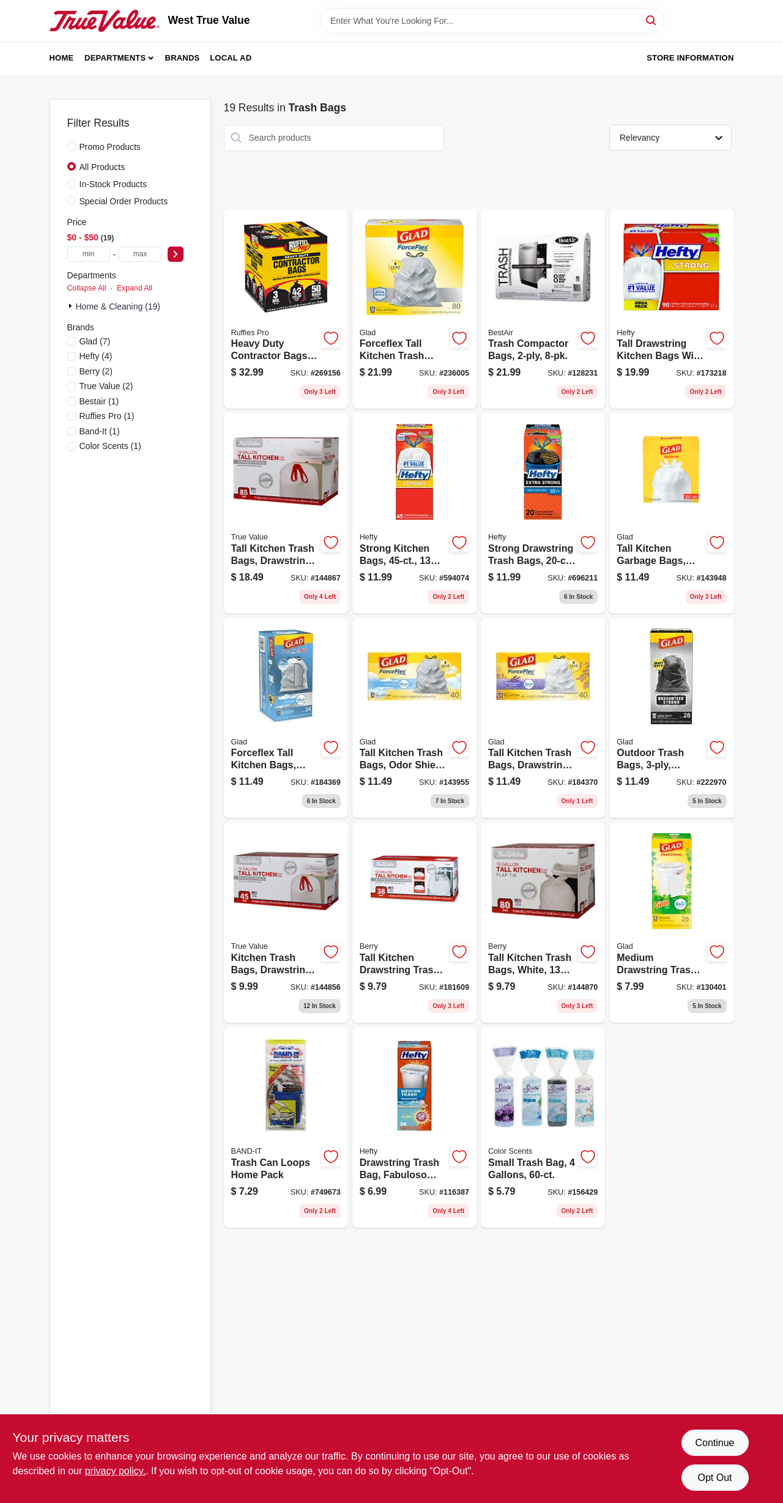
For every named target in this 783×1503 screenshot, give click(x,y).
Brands (182, 57)
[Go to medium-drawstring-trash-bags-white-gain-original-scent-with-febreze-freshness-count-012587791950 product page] (671, 922)
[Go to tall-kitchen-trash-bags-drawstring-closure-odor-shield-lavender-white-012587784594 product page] (543, 718)
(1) (99, 401)
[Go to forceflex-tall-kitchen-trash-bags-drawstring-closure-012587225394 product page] (414, 309)
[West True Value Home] (105, 21)
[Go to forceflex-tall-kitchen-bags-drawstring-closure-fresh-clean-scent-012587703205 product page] (286, 718)
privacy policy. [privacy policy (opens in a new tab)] (115, 1471)
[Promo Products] (71, 146)
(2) (96, 371)
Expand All (134, 288)
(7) (95, 341)
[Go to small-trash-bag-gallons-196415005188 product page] (543, 1127)
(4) (96, 356)
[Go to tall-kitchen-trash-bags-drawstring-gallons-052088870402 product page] (286, 513)
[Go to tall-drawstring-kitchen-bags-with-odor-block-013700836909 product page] (671, 309)
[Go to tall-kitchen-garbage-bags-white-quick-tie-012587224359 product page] (671, 513)
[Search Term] (492, 21)
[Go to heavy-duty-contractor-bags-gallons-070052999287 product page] (286, 309)
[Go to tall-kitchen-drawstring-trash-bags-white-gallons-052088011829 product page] (414, 922)
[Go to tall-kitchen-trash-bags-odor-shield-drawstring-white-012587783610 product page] (414, 718)
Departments (115, 57)
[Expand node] (71, 305)
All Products (102, 167)
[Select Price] (176, 254)
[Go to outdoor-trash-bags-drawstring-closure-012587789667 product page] (671, 718)
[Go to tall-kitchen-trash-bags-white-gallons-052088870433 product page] (543, 922)
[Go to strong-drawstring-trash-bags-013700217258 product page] (543, 513)
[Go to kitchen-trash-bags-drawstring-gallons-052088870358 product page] (286, 922)
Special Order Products (124, 201)
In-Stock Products (113, 184)
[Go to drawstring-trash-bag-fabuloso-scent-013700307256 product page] (414, 1127)
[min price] (88, 254)
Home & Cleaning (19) (118, 306)
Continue (714, 1443)
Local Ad (230, 57)
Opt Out (714, 1477)
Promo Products (110, 147)
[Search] (652, 20)
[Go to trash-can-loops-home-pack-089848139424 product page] (286, 1127)
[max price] (140, 254)
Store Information (690, 57)
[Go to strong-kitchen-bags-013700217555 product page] (414, 513)
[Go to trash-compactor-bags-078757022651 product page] (543, 309)
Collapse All (86, 288)
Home (62, 57)
